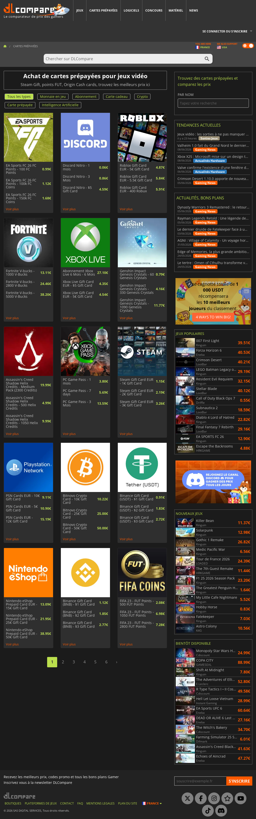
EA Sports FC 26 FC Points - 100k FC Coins (21, 184)
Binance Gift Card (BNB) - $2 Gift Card (79, 613)
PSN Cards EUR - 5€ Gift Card (22, 508)
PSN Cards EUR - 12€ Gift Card (19, 519)
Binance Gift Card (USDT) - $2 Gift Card (136, 508)
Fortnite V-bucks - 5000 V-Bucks (20, 294)
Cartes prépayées (103, 10)
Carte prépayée (20, 105)
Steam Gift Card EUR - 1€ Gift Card (136, 381)
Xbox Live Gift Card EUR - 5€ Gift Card (78, 294)
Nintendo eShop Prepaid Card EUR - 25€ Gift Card (21, 619)
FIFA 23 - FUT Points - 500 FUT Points (137, 602)
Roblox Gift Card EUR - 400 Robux (133, 189)
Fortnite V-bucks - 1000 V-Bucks (20, 272)
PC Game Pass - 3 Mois (77, 403)
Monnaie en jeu (53, 96)
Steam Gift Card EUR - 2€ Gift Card (136, 392)
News (193, 10)
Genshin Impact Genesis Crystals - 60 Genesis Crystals (137, 274)
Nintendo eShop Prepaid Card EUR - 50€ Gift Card (21, 633)
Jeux (79, 10)
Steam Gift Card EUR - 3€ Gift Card (136, 403)
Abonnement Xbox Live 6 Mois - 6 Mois (79, 272)
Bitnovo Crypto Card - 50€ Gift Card (75, 528)
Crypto (142, 96)
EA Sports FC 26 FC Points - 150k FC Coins (21, 198)
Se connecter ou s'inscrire (224, 31)
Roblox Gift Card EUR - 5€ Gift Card (134, 167)
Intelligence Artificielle (60, 105)
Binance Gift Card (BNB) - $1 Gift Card (79, 602)
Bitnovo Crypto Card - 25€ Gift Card (75, 513)
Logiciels (131, 10)
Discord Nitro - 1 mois (76, 167)
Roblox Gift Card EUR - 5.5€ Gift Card (136, 178)
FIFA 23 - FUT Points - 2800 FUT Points (137, 624)
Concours (153, 10)
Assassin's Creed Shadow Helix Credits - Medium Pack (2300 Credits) (21, 385)
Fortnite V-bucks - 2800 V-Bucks (20, 283)
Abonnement (85, 96)
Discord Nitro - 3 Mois (76, 178)
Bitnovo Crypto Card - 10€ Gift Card (75, 499)
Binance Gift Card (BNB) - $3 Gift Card (79, 624)
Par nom (213, 100)
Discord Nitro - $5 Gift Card (77, 189)
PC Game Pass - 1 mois (77, 381)
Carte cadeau (117, 96)
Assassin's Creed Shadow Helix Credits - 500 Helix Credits (21, 403)
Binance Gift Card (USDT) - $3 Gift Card (136, 519)
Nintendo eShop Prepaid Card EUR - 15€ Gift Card (21, 604)
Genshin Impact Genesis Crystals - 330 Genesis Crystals (137, 289)
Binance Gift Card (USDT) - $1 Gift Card (136, 497)
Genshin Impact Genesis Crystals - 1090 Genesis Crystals (134, 305)
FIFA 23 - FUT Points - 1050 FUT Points (137, 613)
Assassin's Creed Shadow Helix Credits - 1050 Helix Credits (22, 421)
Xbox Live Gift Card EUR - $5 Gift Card (78, 283)
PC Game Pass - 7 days (77, 392)
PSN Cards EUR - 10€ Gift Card (23, 497)
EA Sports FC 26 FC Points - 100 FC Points (21, 169)
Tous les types (19, 96)
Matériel (176, 10)
